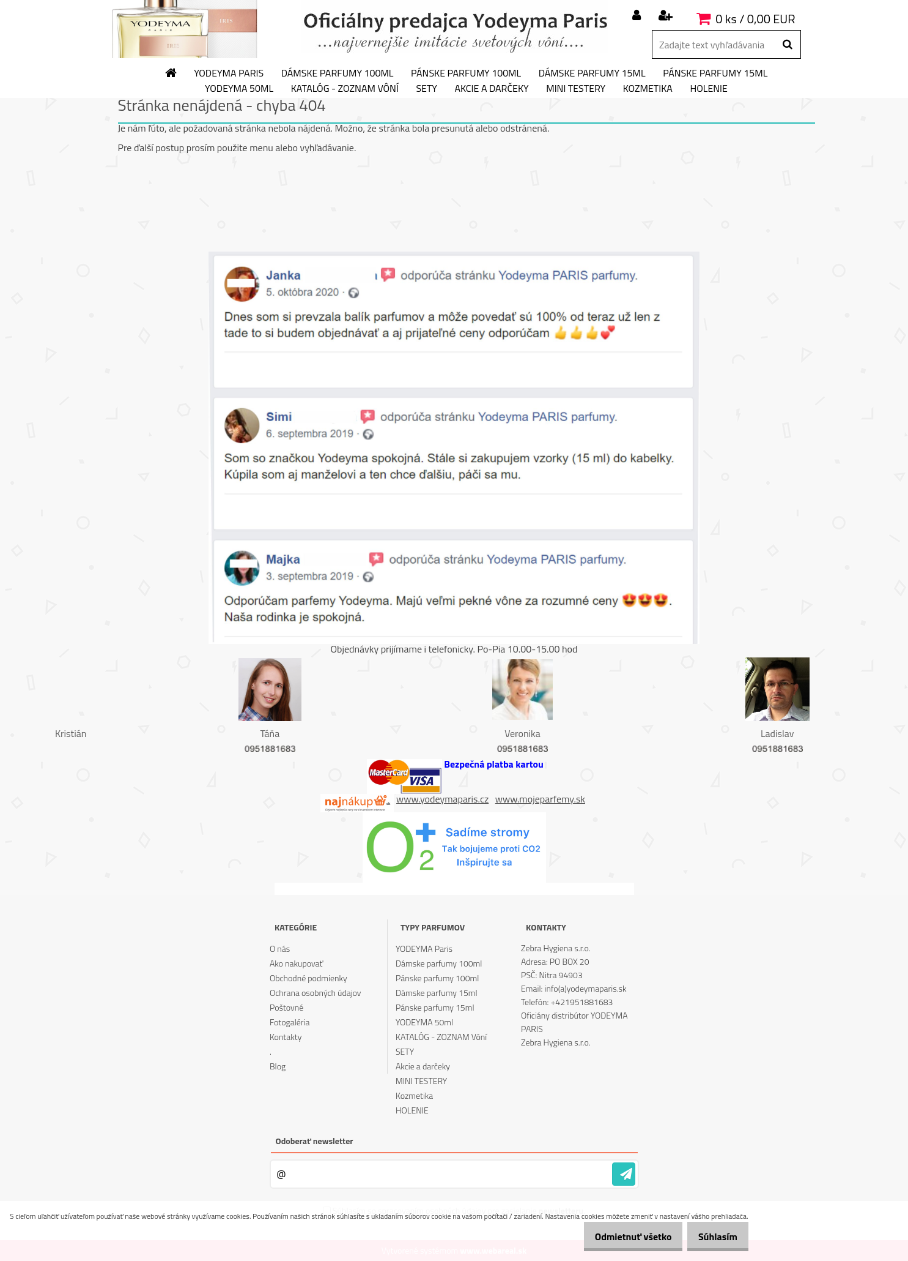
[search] (787, 44)
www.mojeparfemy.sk (540, 798)
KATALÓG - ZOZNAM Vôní (345, 88)
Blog (278, 1066)
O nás (280, 948)
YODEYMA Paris (229, 73)
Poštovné (286, 1007)
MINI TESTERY (575, 88)
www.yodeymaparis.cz (442, 798)
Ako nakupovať (296, 963)
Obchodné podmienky (308, 977)
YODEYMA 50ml (239, 88)
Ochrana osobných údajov (315, 992)
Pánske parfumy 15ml (715, 73)
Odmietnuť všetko (620, 1236)
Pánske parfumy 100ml (466, 73)
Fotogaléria (290, 1022)
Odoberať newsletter (314, 1140)
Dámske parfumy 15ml (592, 73)
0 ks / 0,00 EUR (755, 18)
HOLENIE (708, 88)
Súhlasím (713, 1236)
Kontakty (285, 1036)
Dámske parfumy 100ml (337, 73)
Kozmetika (648, 88)
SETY (426, 88)
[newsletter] (624, 1174)
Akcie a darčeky (491, 88)
